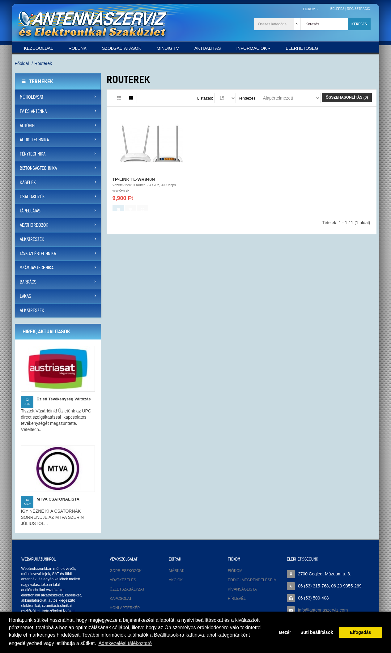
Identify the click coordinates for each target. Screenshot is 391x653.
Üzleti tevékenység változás (63, 399)
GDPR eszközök (126, 571)
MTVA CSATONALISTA (57, 499)
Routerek (43, 63)
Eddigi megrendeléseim (252, 580)
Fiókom (235, 571)
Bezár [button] (285, 632)
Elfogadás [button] (360, 632)
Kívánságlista (242, 589)
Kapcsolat (121, 598)
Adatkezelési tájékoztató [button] (125, 643)
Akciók (176, 580)
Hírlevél (237, 598)
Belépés (337, 9)
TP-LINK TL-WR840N (134, 183)
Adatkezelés (123, 580)
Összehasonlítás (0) (347, 97)
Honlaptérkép (125, 608)
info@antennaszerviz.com (323, 610)
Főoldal (22, 63)
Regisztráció (358, 9)
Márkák (177, 571)
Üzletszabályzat (127, 589)
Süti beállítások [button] (316, 632)
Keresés (359, 24)
